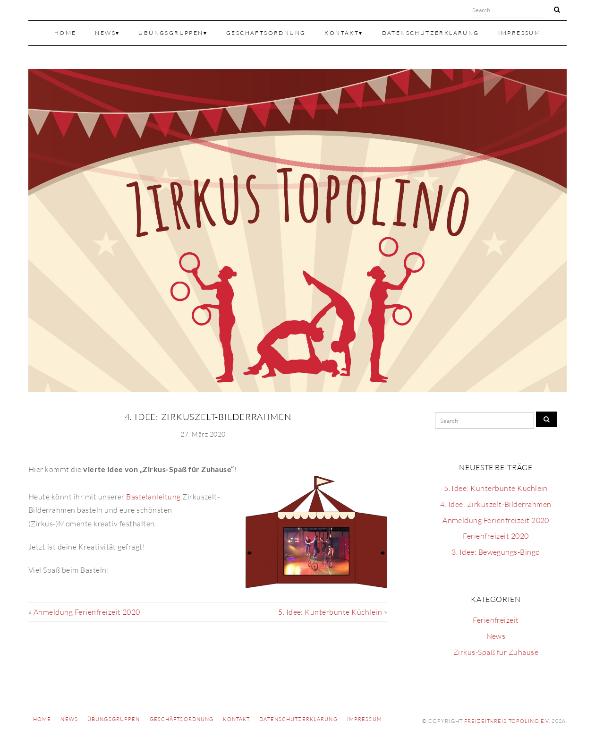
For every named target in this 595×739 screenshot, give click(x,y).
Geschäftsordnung (266, 32)
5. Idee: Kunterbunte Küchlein (330, 612)
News (105, 32)
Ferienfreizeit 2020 (495, 536)
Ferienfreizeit (496, 620)
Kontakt (341, 32)
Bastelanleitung (153, 496)
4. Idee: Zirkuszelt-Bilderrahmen (208, 416)
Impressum (519, 32)
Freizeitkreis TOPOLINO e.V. (507, 721)
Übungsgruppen (170, 32)
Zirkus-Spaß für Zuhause (495, 652)
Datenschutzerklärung (430, 32)
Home (65, 32)
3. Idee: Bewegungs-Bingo (495, 552)
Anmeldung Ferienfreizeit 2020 (87, 612)
